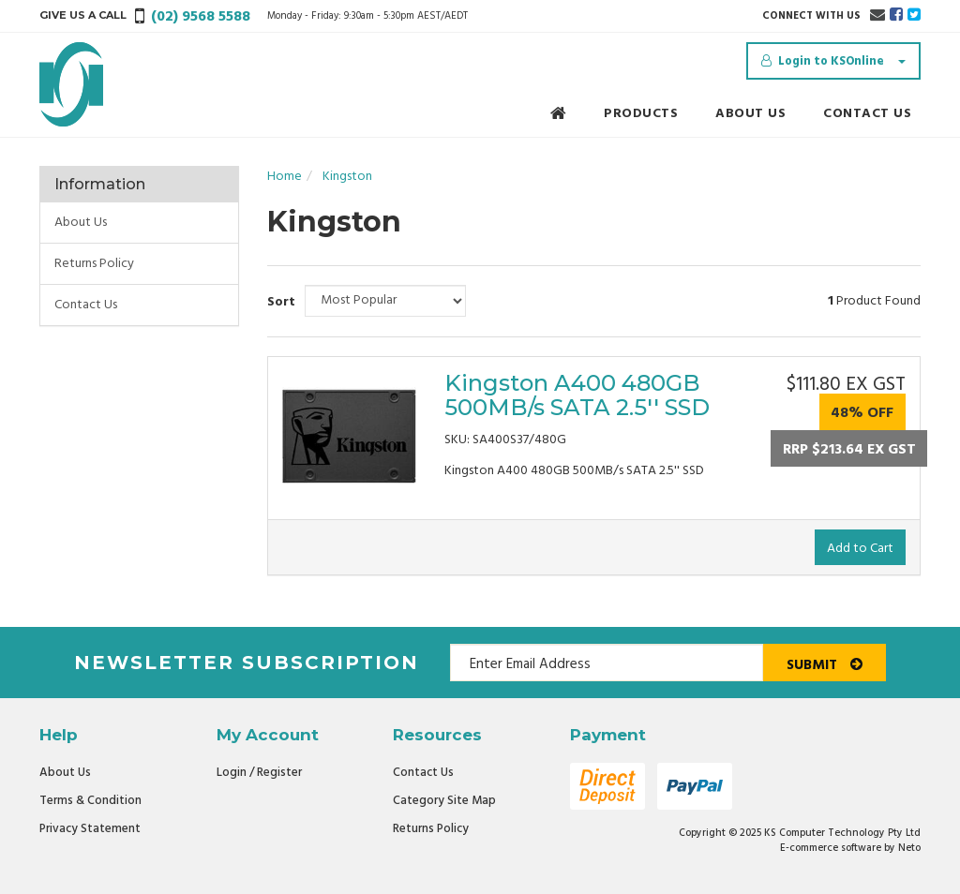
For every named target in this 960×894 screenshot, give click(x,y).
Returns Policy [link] (94, 264)
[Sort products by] (385, 301)
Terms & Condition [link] (90, 801)
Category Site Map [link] (444, 801)
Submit (824, 665)
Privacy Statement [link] (90, 829)
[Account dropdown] (833, 61)
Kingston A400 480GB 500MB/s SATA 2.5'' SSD (577, 395)
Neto (909, 848)
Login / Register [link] (259, 772)
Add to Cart (860, 548)
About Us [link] (80, 222)
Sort (279, 302)
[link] (896, 16)
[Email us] (877, 16)
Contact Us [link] (85, 305)
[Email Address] (606, 662)
